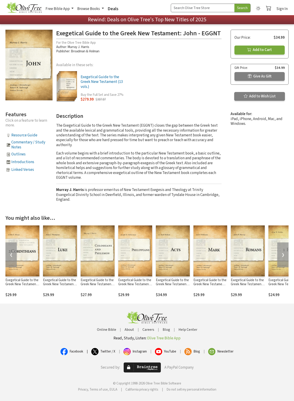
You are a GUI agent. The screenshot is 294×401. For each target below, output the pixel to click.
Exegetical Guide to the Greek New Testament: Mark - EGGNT (210, 284)
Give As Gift (260, 76)
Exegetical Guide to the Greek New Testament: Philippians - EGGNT (134, 284)
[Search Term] (203, 8)
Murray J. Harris (78, 47)
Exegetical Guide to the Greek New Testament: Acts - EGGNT (172, 284)
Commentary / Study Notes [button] (28, 145)
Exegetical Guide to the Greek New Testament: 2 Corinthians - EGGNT (22, 284)
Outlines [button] (18, 154)
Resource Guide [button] (24, 135)
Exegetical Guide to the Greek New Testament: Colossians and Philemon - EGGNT (97, 286)
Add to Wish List (260, 96)
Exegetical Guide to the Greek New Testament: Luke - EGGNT (59, 284)
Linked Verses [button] (22, 169)
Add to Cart (259, 50)
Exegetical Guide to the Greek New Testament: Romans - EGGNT (247, 284)
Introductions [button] (22, 162)
